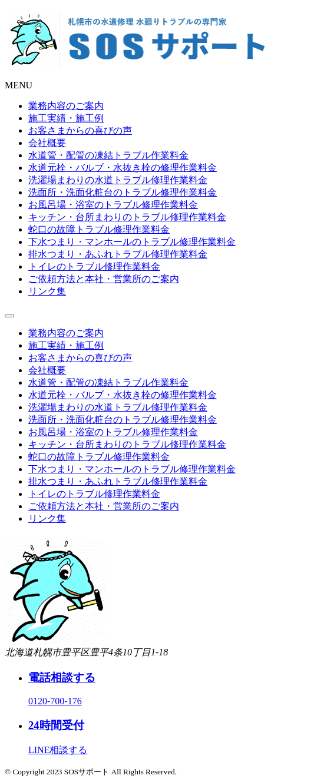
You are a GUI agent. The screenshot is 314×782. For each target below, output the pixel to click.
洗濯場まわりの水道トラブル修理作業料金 (117, 180)
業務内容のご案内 (66, 106)
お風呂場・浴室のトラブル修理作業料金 (113, 205)
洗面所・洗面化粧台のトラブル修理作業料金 (122, 192)
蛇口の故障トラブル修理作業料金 (99, 229)
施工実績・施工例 (66, 118)
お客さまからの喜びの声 (80, 130)
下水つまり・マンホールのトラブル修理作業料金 (132, 242)
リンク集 (47, 291)
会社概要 (47, 143)
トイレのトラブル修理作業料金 (94, 266)
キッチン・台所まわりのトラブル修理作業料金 (127, 217)
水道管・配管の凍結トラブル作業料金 (108, 155)
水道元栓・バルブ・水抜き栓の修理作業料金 (122, 168)
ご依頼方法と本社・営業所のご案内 (103, 279)
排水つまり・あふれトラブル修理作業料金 (117, 254)
